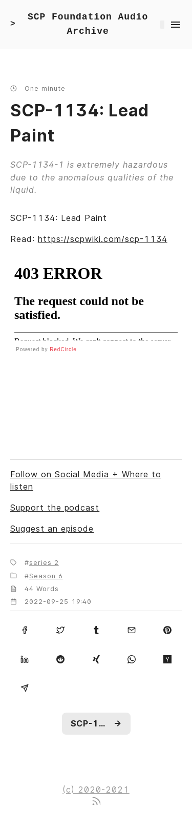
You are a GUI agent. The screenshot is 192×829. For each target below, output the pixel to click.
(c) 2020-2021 (95, 789)
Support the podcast (54, 507)
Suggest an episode (52, 528)
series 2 (44, 563)
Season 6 (46, 576)
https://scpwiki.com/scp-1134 (102, 239)
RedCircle (63, 349)
